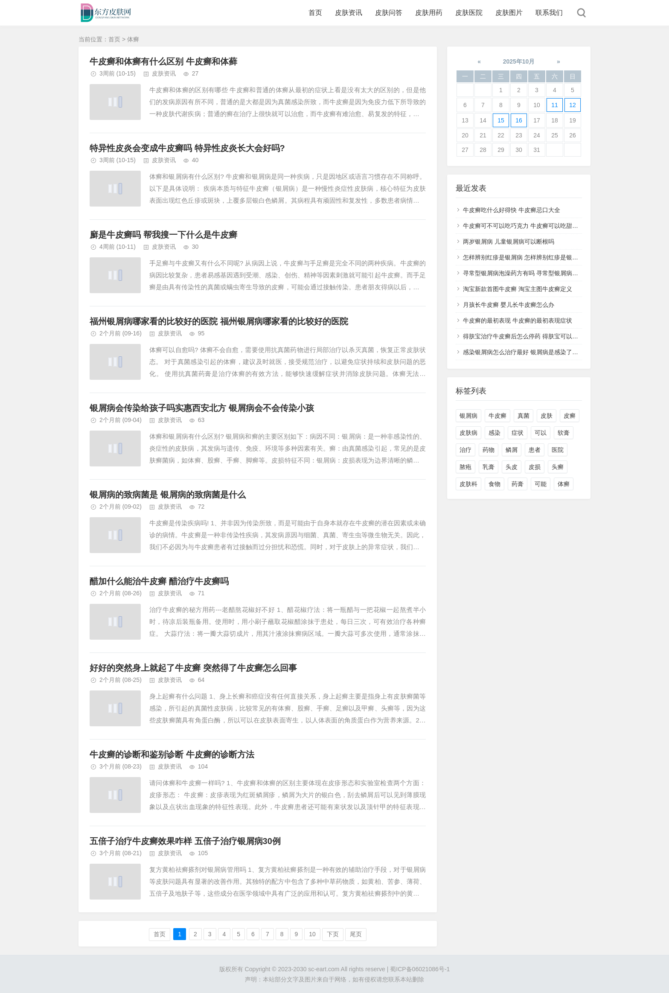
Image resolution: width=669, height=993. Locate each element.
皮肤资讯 (348, 12)
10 (312, 934)
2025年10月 (519, 61)
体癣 (564, 483)
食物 (494, 483)
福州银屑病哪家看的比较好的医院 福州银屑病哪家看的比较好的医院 (219, 321)
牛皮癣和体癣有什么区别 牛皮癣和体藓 (163, 61)
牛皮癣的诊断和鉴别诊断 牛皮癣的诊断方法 (172, 754)
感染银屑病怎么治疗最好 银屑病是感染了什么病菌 (529, 352)
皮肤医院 (469, 12)
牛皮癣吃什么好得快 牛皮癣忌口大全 (511, 210)
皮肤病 (468, 432)
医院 (558, 449)
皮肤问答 (388, 12)
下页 (333, 934)
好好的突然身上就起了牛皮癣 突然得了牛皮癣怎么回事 (193, 668)
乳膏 (488, 466)
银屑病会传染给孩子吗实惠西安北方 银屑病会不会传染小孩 (202, 408)
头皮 (512, 466)
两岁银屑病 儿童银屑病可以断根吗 (508, 241)
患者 (535, 449)
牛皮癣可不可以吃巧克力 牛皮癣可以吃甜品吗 (523, 225)
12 (572, 105)
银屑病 (468, 415)
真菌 (523, 415)
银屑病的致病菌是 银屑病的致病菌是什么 (168, 494)
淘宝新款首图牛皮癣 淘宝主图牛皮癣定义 (517, 288)
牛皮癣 (497, 415)
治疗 (465, 449)
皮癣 (570, 415)
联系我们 (549, 12)
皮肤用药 (428, 12)
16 (518, 120)
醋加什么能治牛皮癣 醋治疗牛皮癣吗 (159, 581)
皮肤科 (468, 483)
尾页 (356, 934)
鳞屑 (512, 449)
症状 (518, 432)
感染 (494, 432)
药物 (488, 449)
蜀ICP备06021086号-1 (420, 969)
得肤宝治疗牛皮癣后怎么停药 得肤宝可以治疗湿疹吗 (532, 336)
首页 (315, 12)
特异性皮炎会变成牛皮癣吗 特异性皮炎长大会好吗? (187, 148)
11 (554, 105)
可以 (541, 432)
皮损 (535, 466)
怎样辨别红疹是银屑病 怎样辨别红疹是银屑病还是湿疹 (535, 257)
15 (500, 120)
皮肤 (547, 415)
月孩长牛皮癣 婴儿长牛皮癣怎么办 (508, 304)
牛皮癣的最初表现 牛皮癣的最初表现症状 (517, 320)
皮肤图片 (509, 12)
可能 (541, 483)
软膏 (564, 432)
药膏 (518, 483)
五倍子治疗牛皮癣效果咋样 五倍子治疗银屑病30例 (185, 841)
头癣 (558, 466)
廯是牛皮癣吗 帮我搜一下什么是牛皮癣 (163, 234)
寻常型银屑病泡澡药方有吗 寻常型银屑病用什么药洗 (532, 273)
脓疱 (465, 466)
